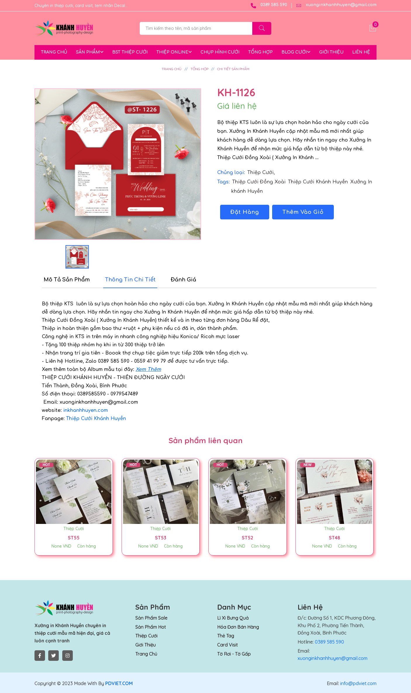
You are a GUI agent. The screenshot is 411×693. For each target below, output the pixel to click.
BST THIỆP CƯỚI (130, 52)
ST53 (160, 538)
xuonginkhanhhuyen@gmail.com (336, 5)
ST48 (334, 538)
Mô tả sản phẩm (67, 280)
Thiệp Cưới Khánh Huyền (318, 182)
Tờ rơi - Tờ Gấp (234, 654)
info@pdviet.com (358, 683)
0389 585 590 (269, 5)
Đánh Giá (183, 280)
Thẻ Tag (225, 636)
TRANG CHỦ (54, 52)
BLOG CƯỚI (296, 52)
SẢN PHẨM (89, 52)
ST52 (247, 538)
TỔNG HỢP (260, 52)
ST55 (74, 538)
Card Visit (227, 645)
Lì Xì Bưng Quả (233, 618)
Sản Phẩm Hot (150, 627)
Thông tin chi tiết (130, 280)
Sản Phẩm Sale (151, 618)
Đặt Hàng (244, 212)
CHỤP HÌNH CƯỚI (220, 52)
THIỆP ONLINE (174, 52)
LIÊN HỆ (361, 52)
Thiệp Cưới (73, 528)
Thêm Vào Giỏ (303, 212)
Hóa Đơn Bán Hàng (238, 627)
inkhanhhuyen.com (85, 410)
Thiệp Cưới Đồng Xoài (259, 182)
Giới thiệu (145, 645)
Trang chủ (146, 654)
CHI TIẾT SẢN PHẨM (233, 69)
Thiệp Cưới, (261, 172)
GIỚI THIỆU (331, 52)
